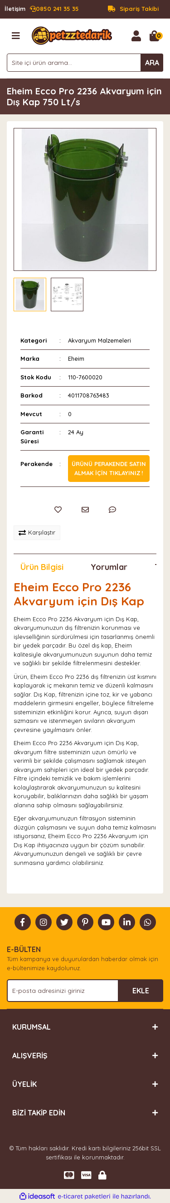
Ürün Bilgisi (41, 567)
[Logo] (72, 35)
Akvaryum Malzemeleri (99, 340)
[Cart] (154, 36)
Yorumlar (109, 567)
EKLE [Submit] (140, 990)
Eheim (76, 358)
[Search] (85, 63)
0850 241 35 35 (42, 9)
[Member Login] (136, 36)
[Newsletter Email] (85, 990)
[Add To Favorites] (58, 510)
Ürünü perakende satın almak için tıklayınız (109, 468)
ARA (152, 62)
